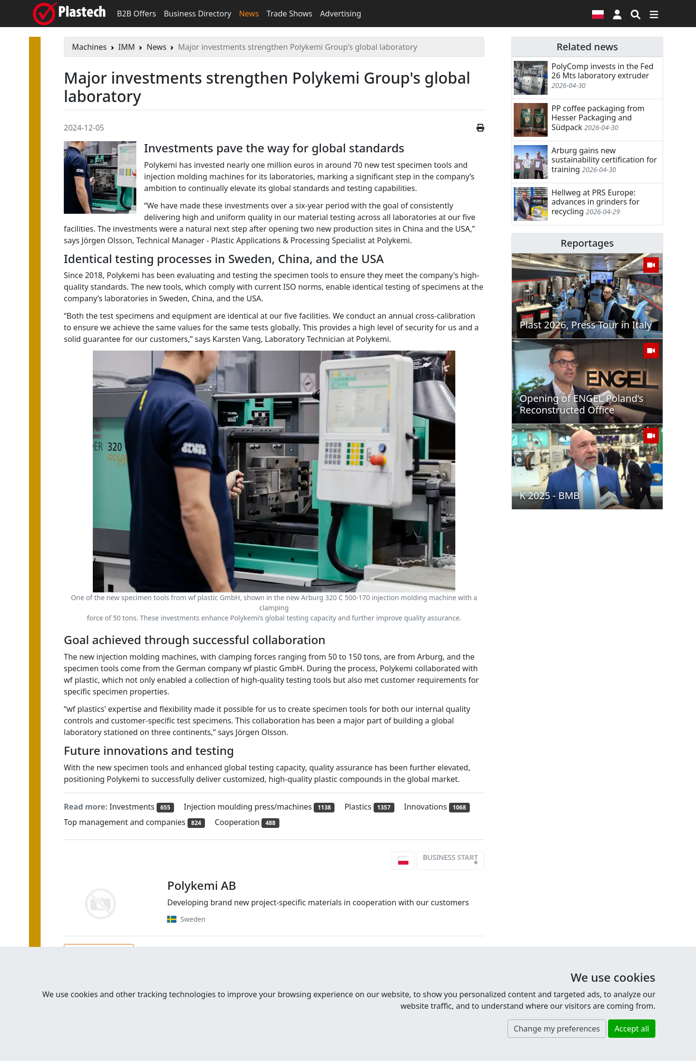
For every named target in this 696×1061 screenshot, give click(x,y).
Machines (89, 47)
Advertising (340, 13)
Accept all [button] (631, 1028)
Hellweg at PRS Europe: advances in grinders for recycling (595, 201)
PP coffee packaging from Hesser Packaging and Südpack (597, 117)
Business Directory (198, 13)
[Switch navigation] (654, 13)
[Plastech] (69, 13)
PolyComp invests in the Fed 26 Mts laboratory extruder (602, 71)
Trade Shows (290, 13)
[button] (617, 13)
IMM (126, 47)
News (249, 13)
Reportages (587, 243)
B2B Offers (136, 13)
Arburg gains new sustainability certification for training (604, 159)
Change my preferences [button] (557, 1028)
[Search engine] (635, 13)
